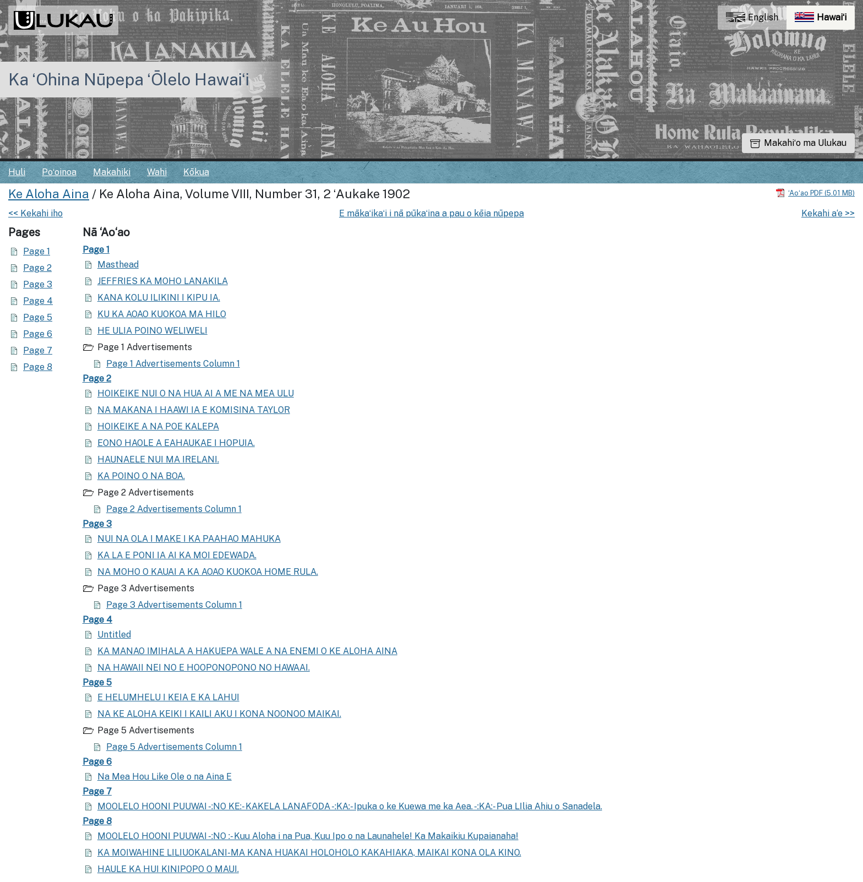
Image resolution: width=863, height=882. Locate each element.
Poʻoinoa (59, 172)
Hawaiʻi (825, 20)
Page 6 (37, 334)
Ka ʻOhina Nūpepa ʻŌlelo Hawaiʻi (128, 79)
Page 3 (37, 284)
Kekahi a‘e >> (828, 213)
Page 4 (38, 301)
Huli (16, 172)
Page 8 (37, 367)
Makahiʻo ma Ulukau (798, 143)
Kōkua (196, 172)
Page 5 (37, 317)
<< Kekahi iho (35, 213)
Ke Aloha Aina (48, 194)
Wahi (157, 172)
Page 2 (37, 268)
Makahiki (111, 172)
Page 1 (36, 251)
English (752, 17)
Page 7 (37, 350)
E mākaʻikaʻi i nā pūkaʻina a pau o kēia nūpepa (431, 213)
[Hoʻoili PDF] (815, 192)
